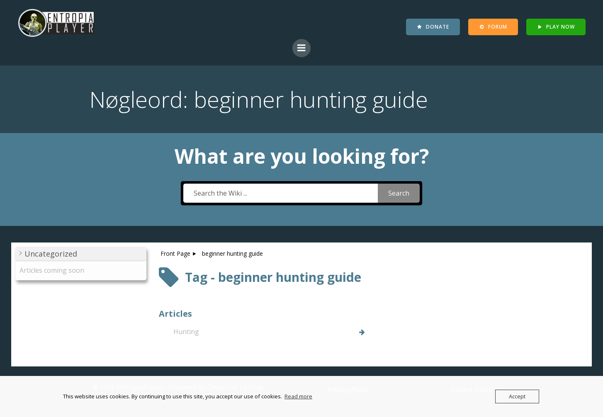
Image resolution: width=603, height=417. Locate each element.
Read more (298, 396)
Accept (517, 396)
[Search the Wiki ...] (280, 193)
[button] (80, 254)
